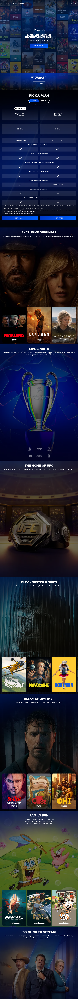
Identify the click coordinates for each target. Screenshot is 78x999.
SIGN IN (73, 4)
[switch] (39, 101)
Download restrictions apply (26, 211)
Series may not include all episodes (22, 213)
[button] (77, 791)
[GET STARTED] (20, 218)
